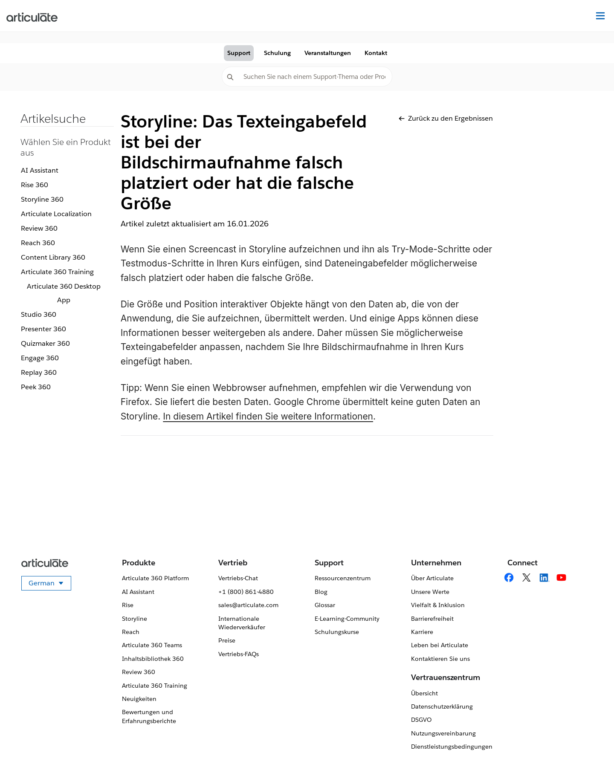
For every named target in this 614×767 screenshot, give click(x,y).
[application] (590, 743)
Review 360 (39, 228)
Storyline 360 (42, 199)
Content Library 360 (53, 257)
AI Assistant (39, 170)
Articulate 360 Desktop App (64, 293)
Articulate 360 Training (57, 271)
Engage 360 (40, 357)
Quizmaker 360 (45, 343)
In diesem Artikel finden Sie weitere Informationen (268, 416)
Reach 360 (38, 242)
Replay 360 (39, 372)
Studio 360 (38, 314)
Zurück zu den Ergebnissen (446, 118)
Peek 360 (36, 386)
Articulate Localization (56, 213)
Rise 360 (34, 184)
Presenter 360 (43, 328)
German (50, 584)
